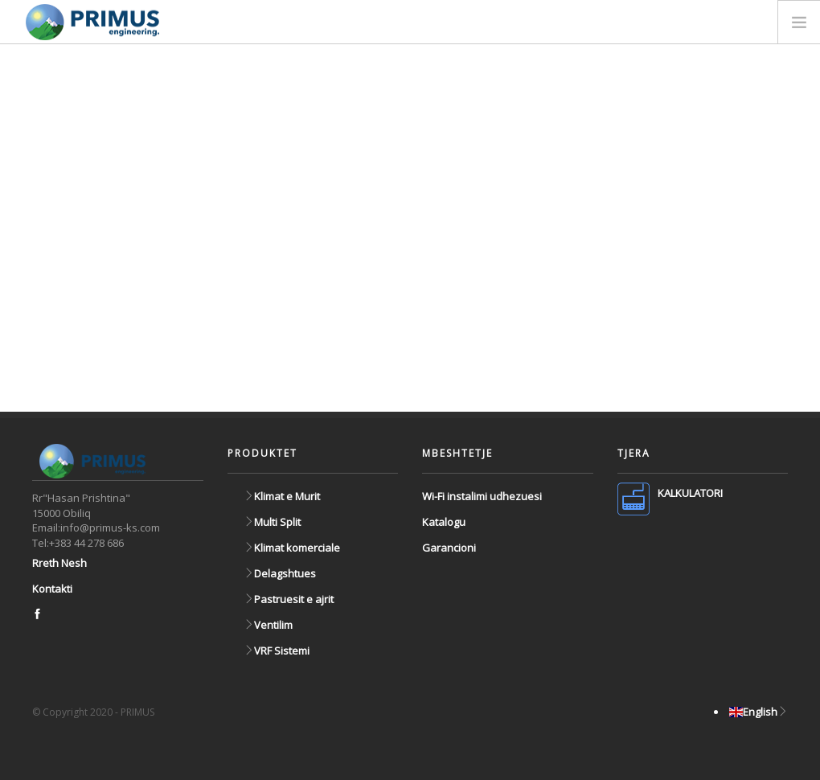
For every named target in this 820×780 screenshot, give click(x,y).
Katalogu (443, 522)
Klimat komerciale (292, 547)
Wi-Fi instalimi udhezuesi (482, 496)
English (758, 711)
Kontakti (52, 588)
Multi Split (272, 522)
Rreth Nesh (59, 563)
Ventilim (268, 625)
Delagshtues (280, 573)
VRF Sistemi (277, 650)
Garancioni (449, 547)
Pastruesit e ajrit (289, 599)
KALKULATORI (690, 493)
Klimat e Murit (282, 496)
